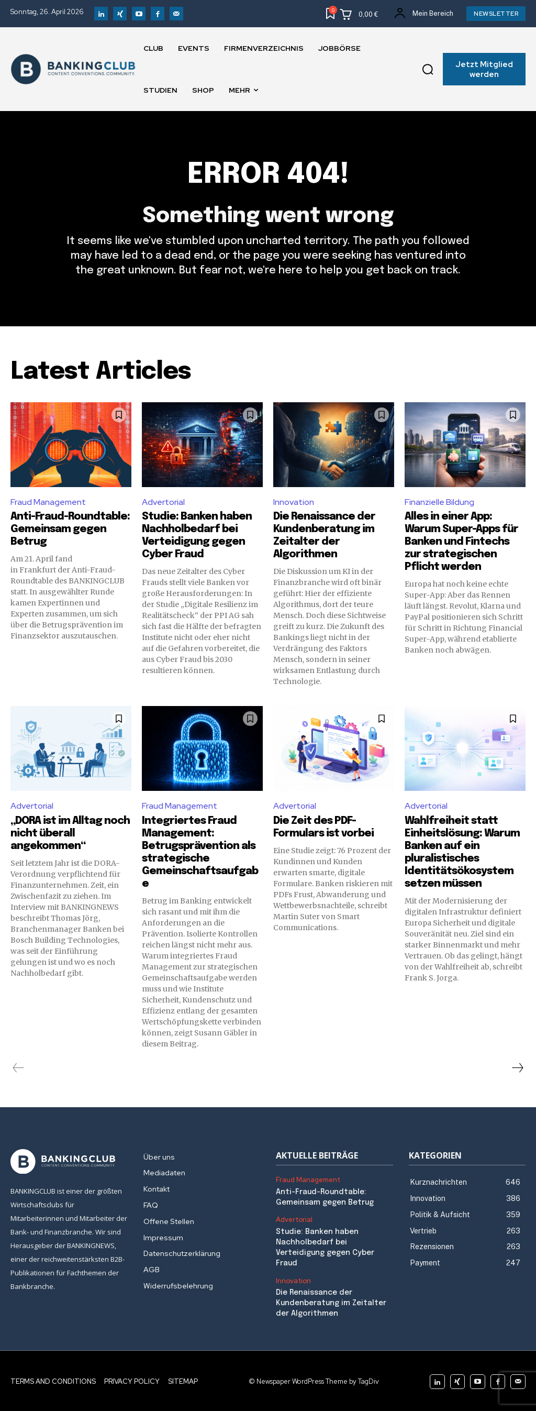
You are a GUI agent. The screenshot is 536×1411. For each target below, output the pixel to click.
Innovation (293, 502)
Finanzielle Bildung (439, 502)
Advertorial (163, 502)
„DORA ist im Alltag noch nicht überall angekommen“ (70, 833)
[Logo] (69, 1161)
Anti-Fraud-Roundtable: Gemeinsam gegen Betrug (70, 529)
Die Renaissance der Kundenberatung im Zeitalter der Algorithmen (330, 1302)
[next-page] (517, 1068)
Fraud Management (48, 502)
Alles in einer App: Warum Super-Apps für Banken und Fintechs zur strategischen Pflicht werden (461, 541)
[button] (427, 69)
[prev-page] (18, 1068)
